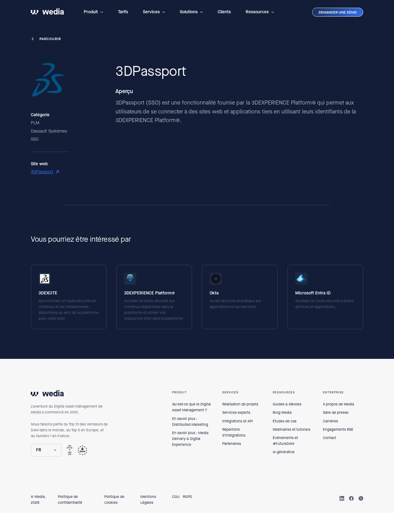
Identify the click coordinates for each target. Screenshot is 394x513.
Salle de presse (335, 412)
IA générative (284, 451)
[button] (93, 12)
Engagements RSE (338, 429)
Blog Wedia (282, 412)
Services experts (236, 412)
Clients (224, 12)
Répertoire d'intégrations (233, 432)
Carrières (330, 421)
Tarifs (123, 12)
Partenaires (231, 443)
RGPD (187, 496)
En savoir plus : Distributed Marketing (190, 421)
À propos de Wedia (338, 404)
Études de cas (284, 421)
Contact (329, 437)
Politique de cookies (114, 499)
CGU (175, 496)
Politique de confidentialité (70, 499)
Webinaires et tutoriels (291, 429)
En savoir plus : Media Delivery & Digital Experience (190, 438)
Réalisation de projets (240, 404)
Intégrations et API (237, 421)
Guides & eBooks (287, 404)
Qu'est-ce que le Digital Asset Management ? (191, 407)
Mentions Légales (148, 499)
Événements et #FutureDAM (285, 440)
